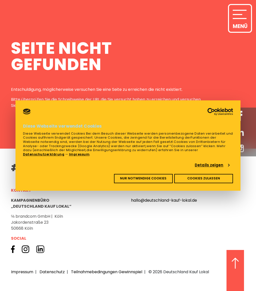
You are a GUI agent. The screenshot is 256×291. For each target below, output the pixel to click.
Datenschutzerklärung (43, 154)
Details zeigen (209, 165)
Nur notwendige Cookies (143, 178)
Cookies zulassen (203, 178)
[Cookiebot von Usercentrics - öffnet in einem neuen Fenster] (211, 111)
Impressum (79, 154)
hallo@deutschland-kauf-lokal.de (164, 200)
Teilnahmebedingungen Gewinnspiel (106, 272)
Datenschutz (52, 272)
